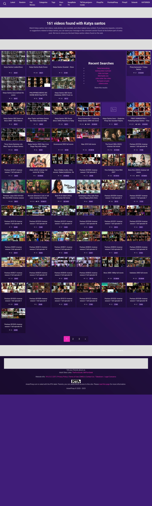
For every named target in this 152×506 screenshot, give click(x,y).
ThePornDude (77, 370)
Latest (12, 2)
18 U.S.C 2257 (51, 374)
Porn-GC (61, 3)
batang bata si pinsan (103, 71)
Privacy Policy (62, 374)
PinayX (124, 2)
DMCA (82, 374)
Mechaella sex (103, 76)
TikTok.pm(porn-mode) (86, 3)
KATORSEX (146, 2)
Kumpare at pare (103, 81)
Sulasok (134, 2)
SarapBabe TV (72, 3)
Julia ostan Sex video (103, 78)
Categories (43, 2)
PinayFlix (100, 2)
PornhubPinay (112, 2)
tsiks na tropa (103, 73)
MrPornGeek (88, 370)
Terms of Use (74, 374)
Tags (53, 2)
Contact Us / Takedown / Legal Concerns (101, 374)
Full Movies (32, 3)
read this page (104, 382)
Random (22, 2)
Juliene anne (103, 83)
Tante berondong (103, 68)
